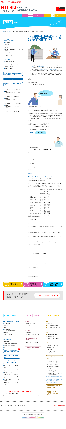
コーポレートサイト (4, 412)
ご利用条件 (22, 412)
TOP (4, 31)
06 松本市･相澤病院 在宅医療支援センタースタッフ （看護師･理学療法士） (54, 380)
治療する (11, 23)
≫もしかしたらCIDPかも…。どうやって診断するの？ (41, 71)
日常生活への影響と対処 (52, 352)
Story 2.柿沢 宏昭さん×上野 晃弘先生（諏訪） (13, 96)
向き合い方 (49, 360)
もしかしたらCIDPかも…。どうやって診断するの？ (13, 51)
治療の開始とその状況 (52, 341)
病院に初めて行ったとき (52, 332)
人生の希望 (49, 356)
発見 (47, 328)
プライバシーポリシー (14, 412)
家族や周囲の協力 (51, 354)
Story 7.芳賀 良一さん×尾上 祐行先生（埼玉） (13, 114)
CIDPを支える (28, 337)
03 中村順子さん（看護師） (53, 372)
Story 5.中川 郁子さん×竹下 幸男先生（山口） (13, 106)
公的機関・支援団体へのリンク (32, 341)
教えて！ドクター (8, 56)
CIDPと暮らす (28, 328)
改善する (33, 16)
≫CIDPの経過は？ (34, 68)
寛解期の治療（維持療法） (10, 67)
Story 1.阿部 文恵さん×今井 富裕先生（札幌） (13, 92)
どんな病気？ (7, 43)
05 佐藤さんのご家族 (51, 377)
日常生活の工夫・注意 (30, 330)
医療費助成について (30, 339)
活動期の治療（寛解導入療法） (11, 64)
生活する (55, 16)
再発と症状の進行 (51, 343)
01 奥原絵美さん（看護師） (53, 368)
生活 (47, 349)
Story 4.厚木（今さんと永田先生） (11, 382)
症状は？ (7, 47)
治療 (47, 339)
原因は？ (7, 45)
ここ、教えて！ (29, 332)
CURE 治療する (9, 31)
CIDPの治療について (9, 62)
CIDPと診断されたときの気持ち (54, 334)
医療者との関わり (51, 358)
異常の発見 (49, 330)
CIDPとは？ (11, 328)
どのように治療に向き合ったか (54, 345)
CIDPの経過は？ (8, 53)
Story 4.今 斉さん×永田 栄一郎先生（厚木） (12, 103)
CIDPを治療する (7, 346)
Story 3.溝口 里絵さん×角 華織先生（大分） (12, 99)
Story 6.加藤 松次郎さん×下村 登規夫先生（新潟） (12, 110)
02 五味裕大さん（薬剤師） (53, 370)
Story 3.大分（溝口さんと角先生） (11, 380)
